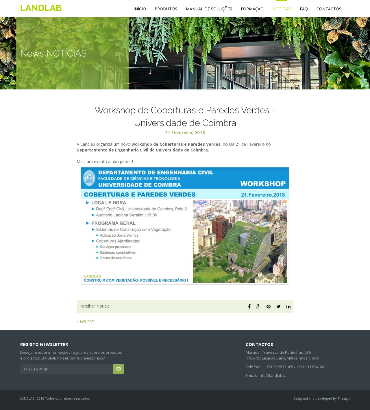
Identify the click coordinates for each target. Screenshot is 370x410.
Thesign (344, 398)
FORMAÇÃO (252, 9)
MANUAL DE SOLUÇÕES (209, 9)
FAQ (304, 9)
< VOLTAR (85, 321)
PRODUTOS (166, 9)
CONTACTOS (329, 9)
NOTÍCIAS (281, 9)
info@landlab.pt (273, 375)
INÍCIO (140, 9)
